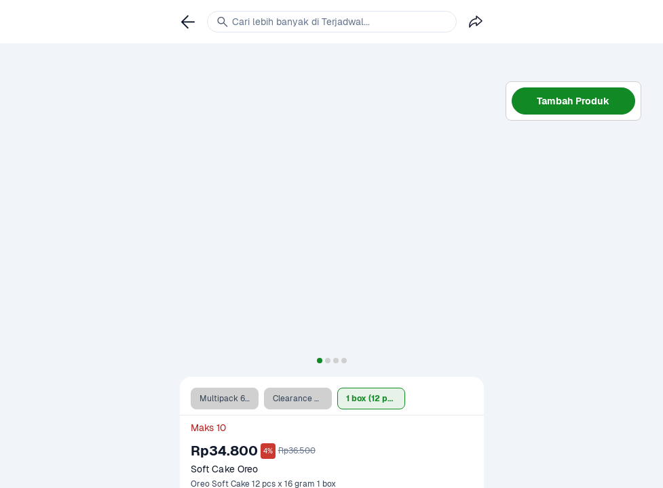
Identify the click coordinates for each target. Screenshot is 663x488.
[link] (188, 22)
